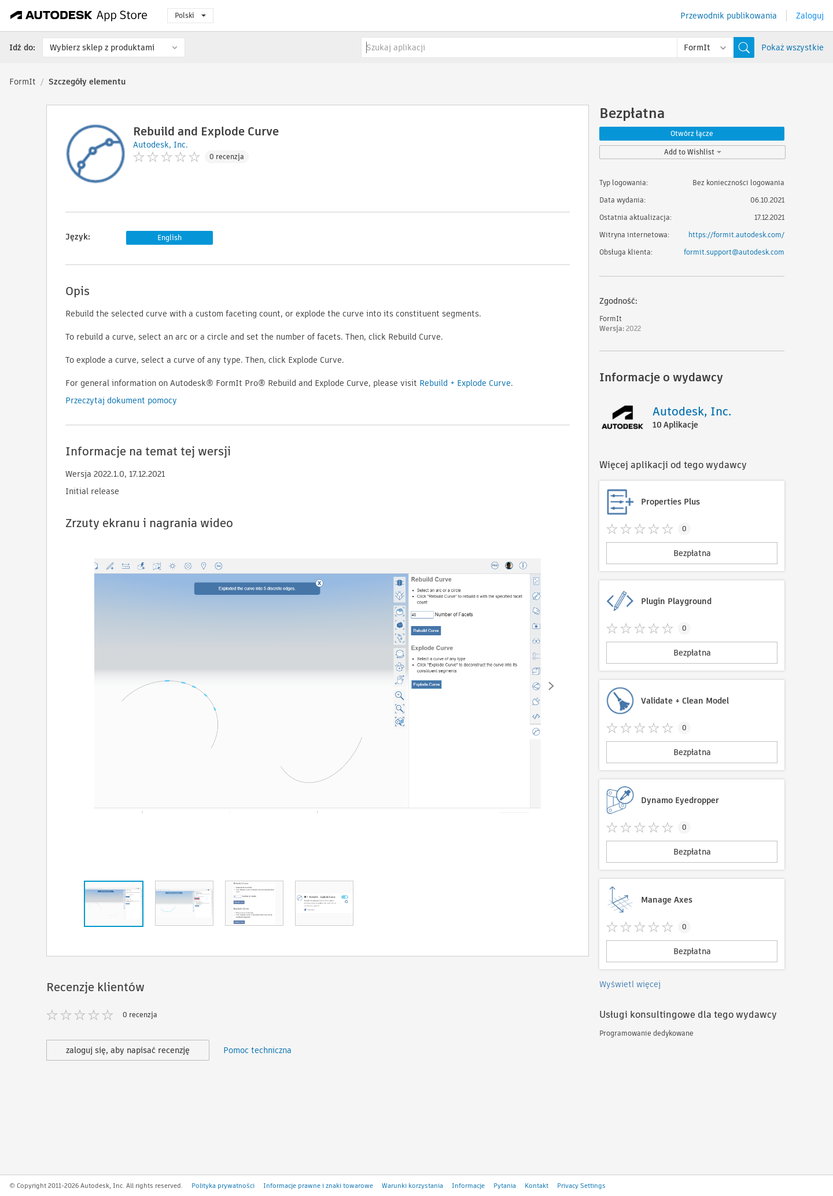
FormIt (22, 81)
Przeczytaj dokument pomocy (121, 400)
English (169, 237)
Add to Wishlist (692, 152)
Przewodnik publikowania (728, 15)
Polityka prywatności (223, 1185)
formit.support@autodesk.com (734, 252)
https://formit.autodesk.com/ (736, 235)
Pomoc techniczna (257, 1050)
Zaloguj (810, 15)
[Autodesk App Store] (79, 15)
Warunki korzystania (412, 1185)
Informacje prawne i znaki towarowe (318, 1185)
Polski (190, 15)
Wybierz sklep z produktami (102, 47)
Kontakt (536, 1185)
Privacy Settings (581, 1185)
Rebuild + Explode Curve (465, 383)
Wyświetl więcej (630, 984)
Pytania (504, 1185)
